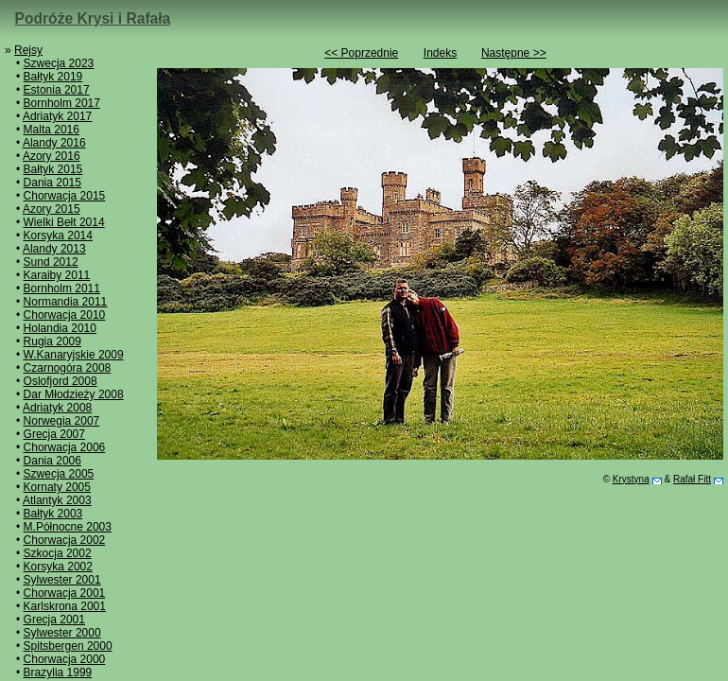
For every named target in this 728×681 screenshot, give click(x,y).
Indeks (440, 53)
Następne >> (513, 53)
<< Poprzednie (361, 53)
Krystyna (631, 479)
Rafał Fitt (692, 479)
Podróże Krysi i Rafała (93, 18)
